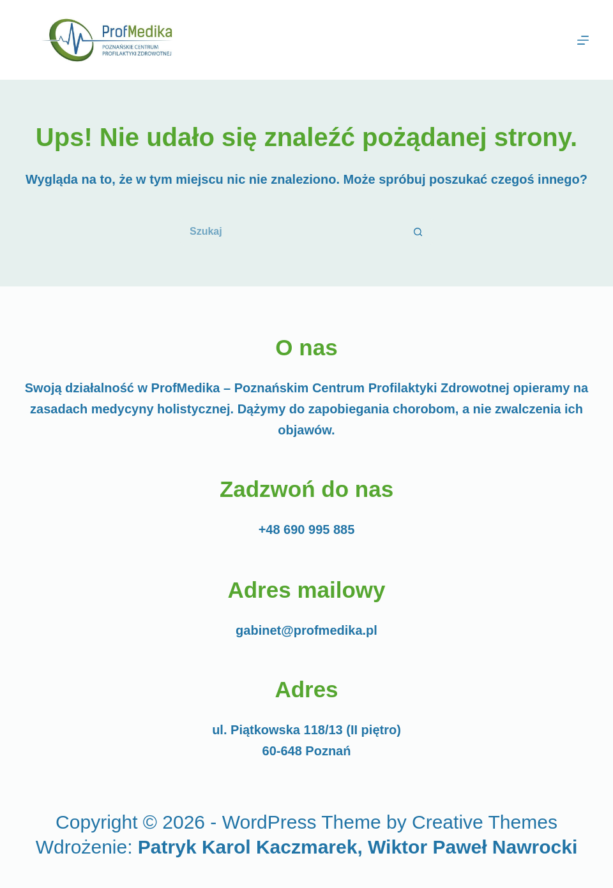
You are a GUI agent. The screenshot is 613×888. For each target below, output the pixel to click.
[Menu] (583, 40)
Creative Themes (484, 822)
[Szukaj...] (290, 232)
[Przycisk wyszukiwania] (418, 232)
